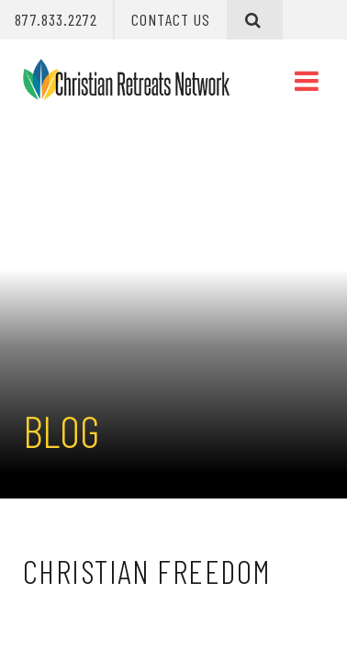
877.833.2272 (56, 19)
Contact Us (170, 19)
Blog (61, 431)
